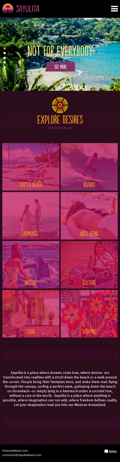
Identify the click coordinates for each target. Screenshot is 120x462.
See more (60, 67)
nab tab (114, 9)
